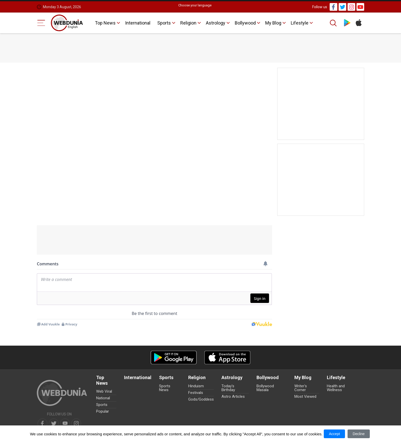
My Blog (273, 23)
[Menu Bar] (41, 22)
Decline (359, 434)
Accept (334, 434)
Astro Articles (233, 396)
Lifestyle (299, 23)
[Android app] (174, 357)
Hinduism (196, 386)
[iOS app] (227, 357)
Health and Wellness (336, 388)
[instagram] (76, 423)
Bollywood (245, 23)
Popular (102, 411)
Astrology (215, 23)
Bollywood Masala (265, 388)
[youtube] (65, 423)
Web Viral (104, 391)
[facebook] (42, 423)
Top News (105, 23)
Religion (188, 23)
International (137, 23)
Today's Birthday (228, 388)
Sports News (164, 388)
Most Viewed (305, 396)
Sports (164, 23)
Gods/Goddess (201, 399)
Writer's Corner (300, 388)
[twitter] (53, 423)
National (103, 398)
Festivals (195, 392)
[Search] (334, 23)
